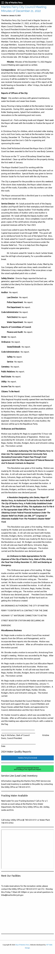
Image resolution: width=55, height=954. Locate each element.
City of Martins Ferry (22, 945)
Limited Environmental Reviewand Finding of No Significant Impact (27, 768)
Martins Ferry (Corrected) (27, 758)
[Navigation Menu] (2, 3)
